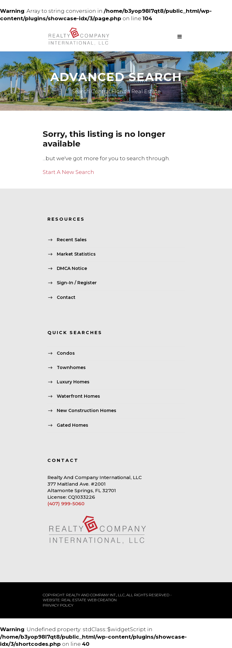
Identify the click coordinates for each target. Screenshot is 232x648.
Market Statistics (76, 254)
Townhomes (71, 367)
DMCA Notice (72, 268)
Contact (66, 297)
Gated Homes (72, 425)
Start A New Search (68, 172)
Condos (66, 353)
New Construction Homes (86, 411)
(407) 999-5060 (66, 503)
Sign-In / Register (77, 283)
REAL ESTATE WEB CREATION (89, 600)
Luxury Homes (73, 382)
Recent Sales (72, 239)
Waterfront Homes (78, 396)
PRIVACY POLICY (58, 605)
